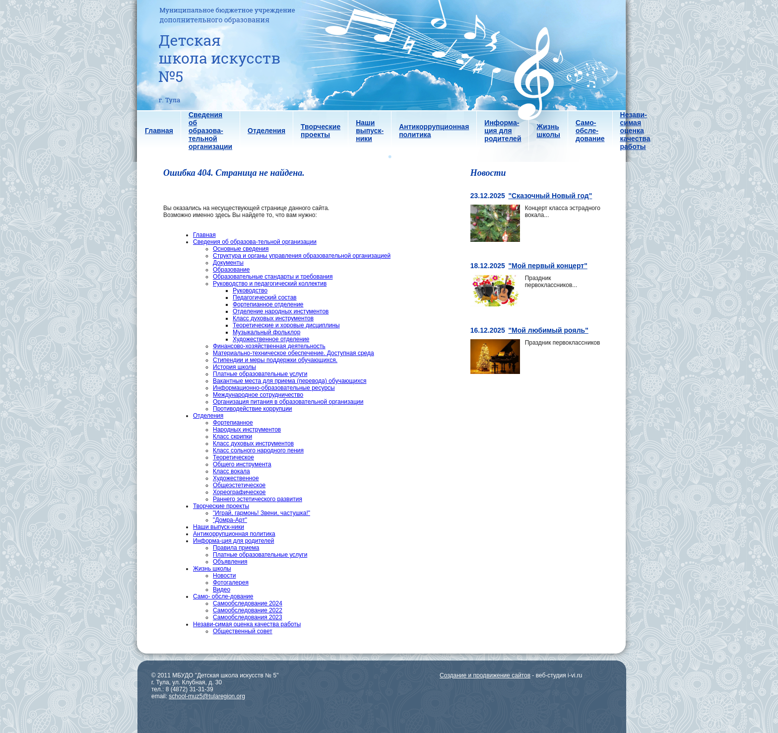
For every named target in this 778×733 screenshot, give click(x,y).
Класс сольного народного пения (258, 450)
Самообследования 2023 (247, 617)
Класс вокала (231, 471)
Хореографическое (239, 492)
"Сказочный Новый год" (550, 196)
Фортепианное (233, 422)
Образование (231, 269)
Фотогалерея (231, 582)
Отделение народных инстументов (280, 311)
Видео (221, 589)
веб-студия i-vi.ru (559, 675)
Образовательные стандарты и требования (273, 276)
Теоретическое (233, 457)
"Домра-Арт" (230, 519)
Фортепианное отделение (268, 304)
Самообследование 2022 (247, 610)
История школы (234, 367)
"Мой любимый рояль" (548, 330)
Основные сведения (240, 248)
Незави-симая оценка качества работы (247, 624)
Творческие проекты (221, 506)
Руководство (250, 290)
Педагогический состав (265, 297)
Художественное (236, 478)
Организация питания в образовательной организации (288, 401)
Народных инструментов (247, 429)
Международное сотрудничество (258, 394)
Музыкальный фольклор (266, 332)
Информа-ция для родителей (233, 540)
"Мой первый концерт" (547, 266)
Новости (224, 575)
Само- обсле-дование (223, 596)
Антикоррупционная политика (234, 533)
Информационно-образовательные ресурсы (274, 387)
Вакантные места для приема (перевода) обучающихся (290, 380)
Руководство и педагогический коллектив (269, 283)
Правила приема (236, 547)
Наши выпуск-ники (218, 526)
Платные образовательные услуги (260, 373)
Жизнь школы (212, 568)
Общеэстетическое (239, 485)
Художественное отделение (271, 339)
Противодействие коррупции (252, 408)
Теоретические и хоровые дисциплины (286, 325)
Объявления (230, 561)
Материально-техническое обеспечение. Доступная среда (293, 353)
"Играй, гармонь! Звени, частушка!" (261, 513)
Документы (228, 262)
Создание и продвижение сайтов (485, 675)
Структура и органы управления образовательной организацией (301, 255)
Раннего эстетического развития (257, 499)
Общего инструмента (242, 464)
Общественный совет (242, 631)
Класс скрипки (232, 436)
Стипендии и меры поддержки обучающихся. (275, 360)
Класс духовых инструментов (273, 318)
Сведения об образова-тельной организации (255, 241)
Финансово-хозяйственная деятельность (269, 346)
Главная (204, 234)
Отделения (208, 415)
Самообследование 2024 (247, 603)
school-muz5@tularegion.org (207, 696)
